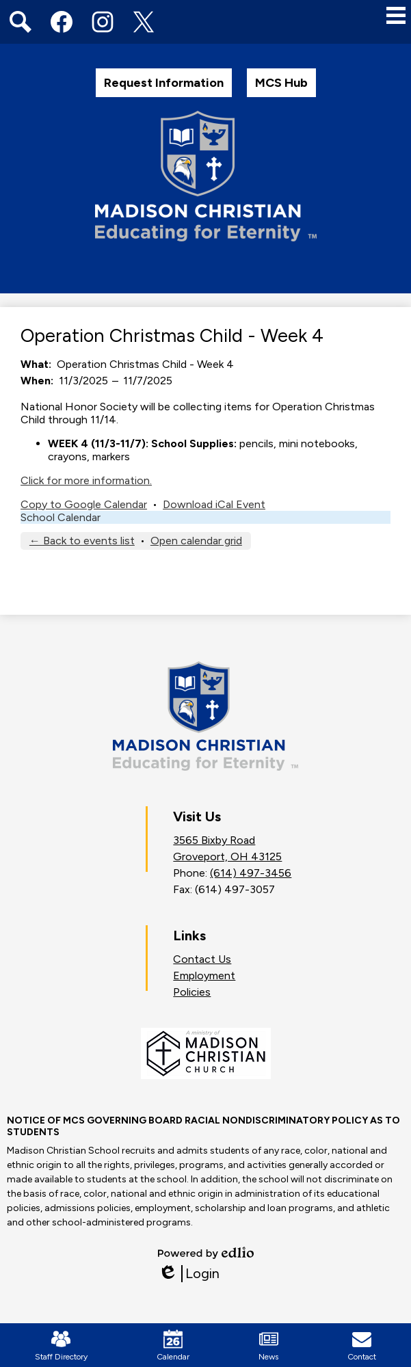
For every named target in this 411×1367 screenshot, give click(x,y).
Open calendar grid (196, 540)
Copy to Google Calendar (84, 504)
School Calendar (61, 517)
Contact (361, 1345)
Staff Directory (61, 1345)
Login (189, 1273)
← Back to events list (82, 540)
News (268, 1345)
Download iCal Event (214, 504)
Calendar (173, 1345)
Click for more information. (86, 480)
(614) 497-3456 (250, 872)
